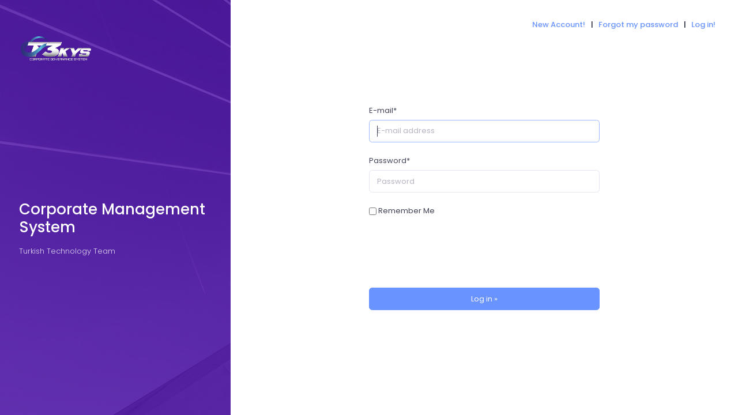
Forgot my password (638, 24)
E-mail (383, 110)
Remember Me (406, 210)
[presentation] (456, 252)
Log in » (484, 298)
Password (389, 160)
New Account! (558, 24)
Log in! (703, 24)
